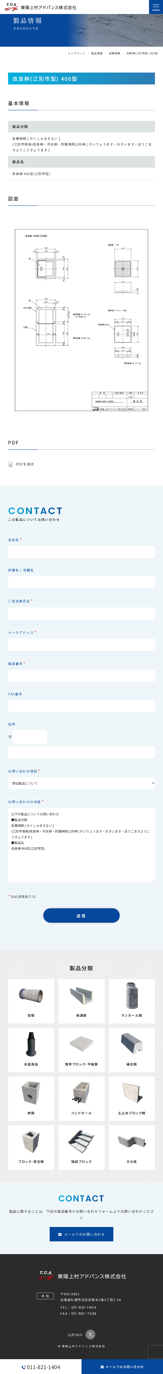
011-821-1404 (41, 1367)
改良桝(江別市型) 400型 (142, 53)
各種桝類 (114, 53)
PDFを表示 (25, 464)
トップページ (76, 53)
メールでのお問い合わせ (122, 1366)
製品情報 (97, 53)
